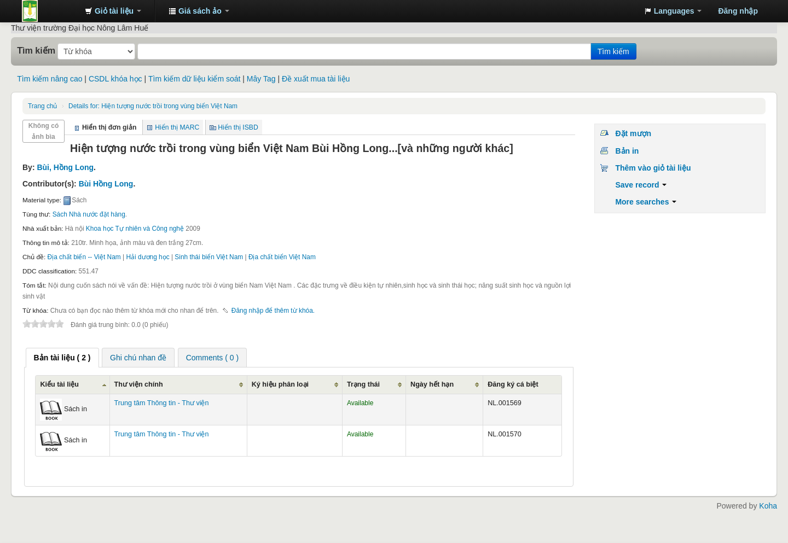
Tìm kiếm (36, 50)
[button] (113, 11)
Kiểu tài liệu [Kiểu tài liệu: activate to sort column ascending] (59, 384)
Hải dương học (147, 257)
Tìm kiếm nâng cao (49, 78)
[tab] (62, 357)
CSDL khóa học (115, 78)
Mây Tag (261, 78)
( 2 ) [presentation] (62, 357)
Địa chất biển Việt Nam (282, 257)
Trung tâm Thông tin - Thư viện (49, 11)
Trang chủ (42, 106)
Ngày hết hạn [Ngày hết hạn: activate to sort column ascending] (432, 384)
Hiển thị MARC (177, 127)
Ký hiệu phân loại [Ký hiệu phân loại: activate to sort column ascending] (280, 384)
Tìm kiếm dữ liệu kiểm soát (194, 78)
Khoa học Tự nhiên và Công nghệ (135, 228)
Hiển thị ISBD (238, 127)
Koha (768, 505)
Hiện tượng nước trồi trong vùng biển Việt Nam (152, 106)
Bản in (627, 151)
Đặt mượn (633, 133)
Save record (641, 184)
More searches (645, 201)
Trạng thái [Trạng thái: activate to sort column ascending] (363, 384)
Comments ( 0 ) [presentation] (212, 357)
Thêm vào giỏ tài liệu (653, 168)
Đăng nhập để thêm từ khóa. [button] (273, 310)
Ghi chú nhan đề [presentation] (138, 357)
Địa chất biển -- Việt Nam (84, 257)
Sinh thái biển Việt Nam (209, 257)
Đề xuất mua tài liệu (316, 78)
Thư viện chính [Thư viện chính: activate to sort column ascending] (138, 384)
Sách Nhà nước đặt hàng (89, 214)
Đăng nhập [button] (738, 11)
